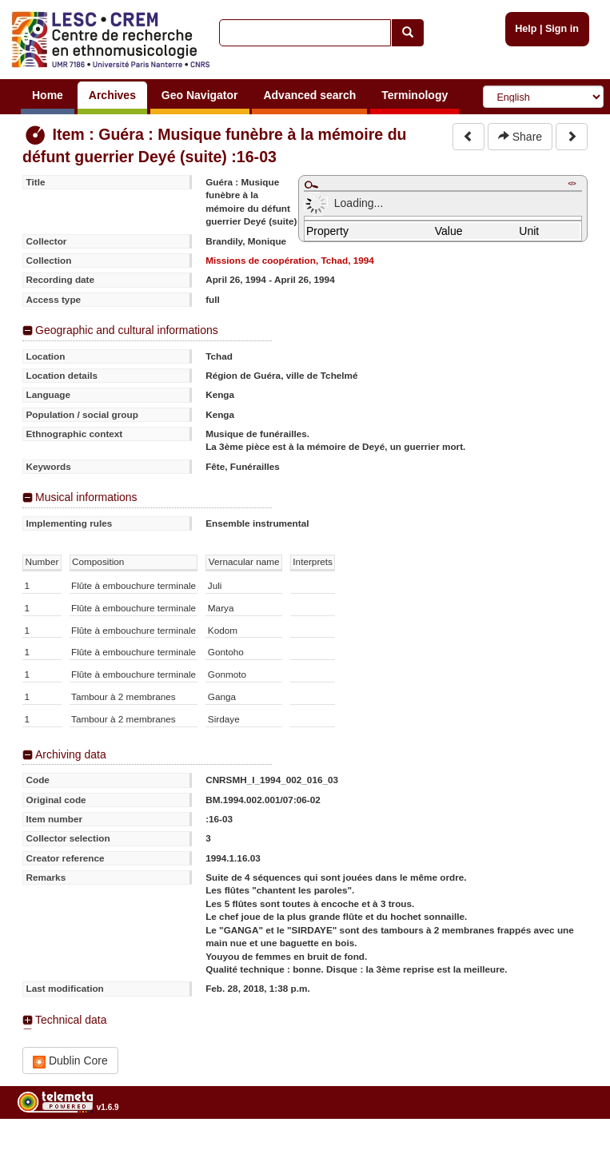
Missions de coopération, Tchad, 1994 (289, 260)
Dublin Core (70, 1061)
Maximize (311, 185)
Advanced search (309, 95)
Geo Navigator (199, 95)
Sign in (562, 28)
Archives (112, 95)
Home (47, 95)
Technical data (71, 1019)
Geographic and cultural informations (126, 330)
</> (572, 183)
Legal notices (570, 1148)
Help (525, 28)
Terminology (414, 95)
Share (520, 136)
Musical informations (86, 497)
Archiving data (70, 754)
